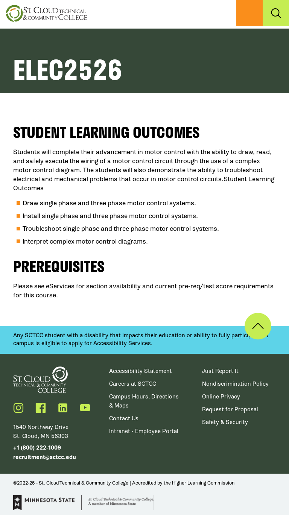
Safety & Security (225, 422)
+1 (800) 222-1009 (37, 447)
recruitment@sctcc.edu (44, 457)
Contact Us (123, 418)
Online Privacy (221, 396)
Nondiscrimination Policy (235, 383)
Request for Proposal (230, 409)
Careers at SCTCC (132, 383)
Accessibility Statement (140, 371)
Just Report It (220, 371)
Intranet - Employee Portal (143, 431)
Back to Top (258, 326)
